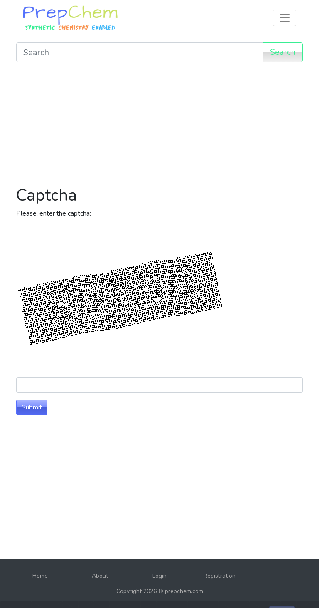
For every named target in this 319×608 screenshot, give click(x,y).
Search (283, 52)
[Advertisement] (159, 127)
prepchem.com (184, 591)
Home (40, 576)
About (100, 576)
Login (159, 576)
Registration (220, 576)
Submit (32, 407)
